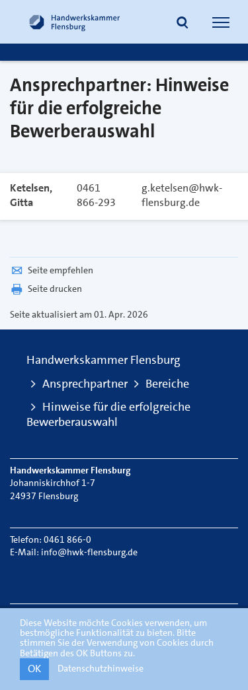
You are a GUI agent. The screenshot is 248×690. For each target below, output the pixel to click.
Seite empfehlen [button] (51, 270)
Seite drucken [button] (46, 288)
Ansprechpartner (85, 384)
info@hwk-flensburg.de (89, 552)
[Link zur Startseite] (74, 22)
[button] (182, 24)
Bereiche (167, 384)
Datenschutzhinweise (101, 668)
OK (34, 668)
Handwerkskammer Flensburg (103, 360)
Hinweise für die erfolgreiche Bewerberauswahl (108, 414)
